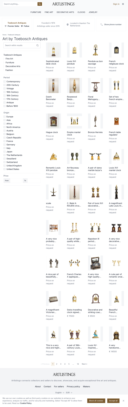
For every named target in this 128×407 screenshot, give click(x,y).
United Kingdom (14, 165)
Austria (9, 130)
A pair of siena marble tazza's (95, 169)
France (9, 141)
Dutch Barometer (51, 98)
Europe (9, 116)
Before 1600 (12, 106)
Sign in (116, 4)
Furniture (10, 62)
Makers (86, 386)
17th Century (12, 99)
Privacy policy (73, 386)
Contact (47, 386)
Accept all (113, 401)
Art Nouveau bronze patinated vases (74, 170)
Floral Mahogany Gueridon (93, 99)
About (38, 386)
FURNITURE (35, 12)
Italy (8, 148)
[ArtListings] (64, 374)
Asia (8, 120)
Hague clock (52, 132)
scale (48, 203)
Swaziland (11, 158)
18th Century (12, 95)
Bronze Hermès (95, 132)
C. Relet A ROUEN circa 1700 (73, 206)
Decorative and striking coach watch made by (95, 312)
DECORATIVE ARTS (65, 12)
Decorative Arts (13, 66)
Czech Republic (13, 137)
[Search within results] (38, 45)
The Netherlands (14, 155)
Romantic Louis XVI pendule (53, 169)
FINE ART (49, 12)
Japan (9, 151)
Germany (10, 144)
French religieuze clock (116, 62)
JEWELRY (93, 12)
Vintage (10, 88)
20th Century (12, 85)
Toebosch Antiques (17, 23)
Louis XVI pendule (71, 62)
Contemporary (13, 81)
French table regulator (115, 133)
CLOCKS (81, 12)
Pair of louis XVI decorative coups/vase (95, 206)
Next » (84, 364)
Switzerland (12, 162)
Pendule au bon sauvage (95, 62)
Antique (10, 102)
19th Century (12, 92)
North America (13, 127)
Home (4, 35)
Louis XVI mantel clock (115, 169)
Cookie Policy (26, 403)
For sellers (59, 386)
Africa (9, 123)
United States (12, 169)
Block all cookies (96, 401)
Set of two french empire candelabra (115, 99)
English (60, 393)
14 (78, 364)
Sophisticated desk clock (52, 62)
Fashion (9, 70)
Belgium (10, 134)
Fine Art (9, 58)
